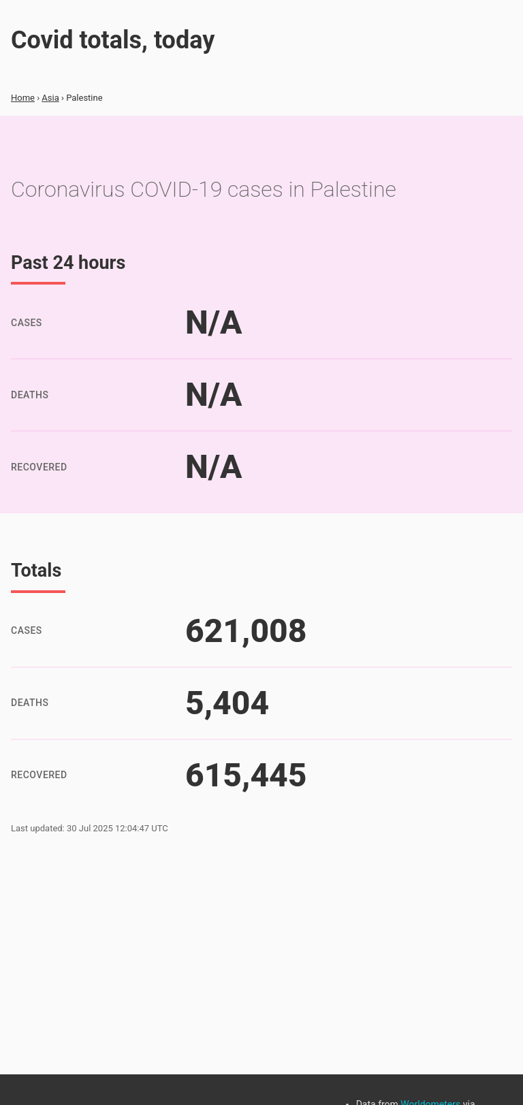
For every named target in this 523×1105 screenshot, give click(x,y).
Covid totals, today (113, 40)
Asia (50, 98)
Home (23, 98)
